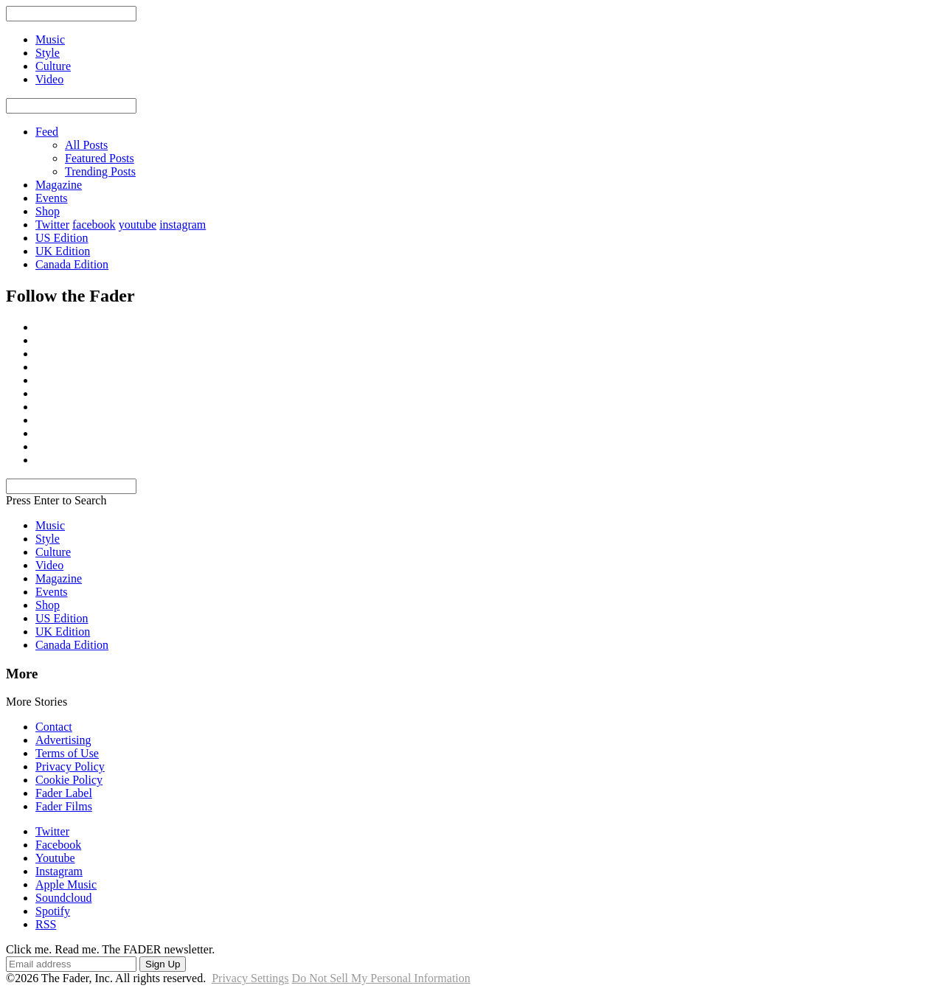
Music (50, 525)
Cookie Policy (69, 779)
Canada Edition (71, 264)
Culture (53, 552)
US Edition (61, 238)
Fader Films (63, 806)
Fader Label (63, 793)
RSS (45, 924)
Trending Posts (100, 171)
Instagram (59, 871)
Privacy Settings (250, 978)
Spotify (52, 911)
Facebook (58, 844)
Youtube (55, 858)
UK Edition (62, 251)
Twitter (52, 224)
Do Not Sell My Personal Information (381, 978)
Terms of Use (67, 753)
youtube (138, 224)
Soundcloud (63, 897)
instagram (182, 224)
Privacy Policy (70, 766)
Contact (53, 726)
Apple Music (66, 884)
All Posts (86, 145)
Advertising (63, 740)
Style (47, 538)
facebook (94, 224)
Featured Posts (99, 158)
